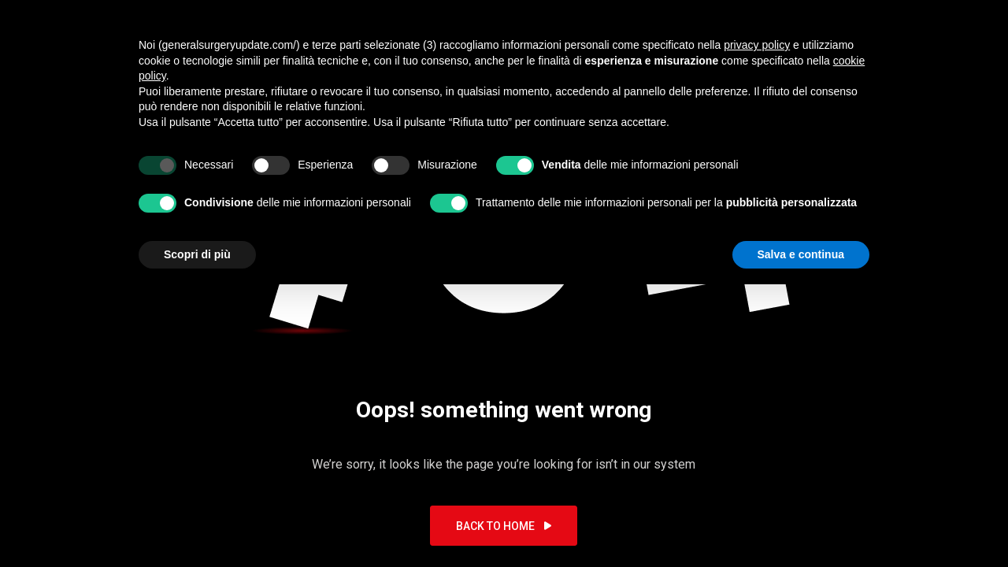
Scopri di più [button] (197, 254)
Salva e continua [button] (801, 254)
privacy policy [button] (757, 45)
